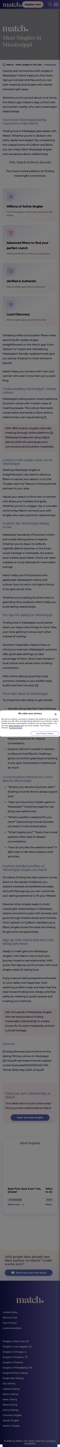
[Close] (55, 714)
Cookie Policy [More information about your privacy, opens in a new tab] (16, 728)
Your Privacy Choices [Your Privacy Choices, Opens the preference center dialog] (44, 733)
